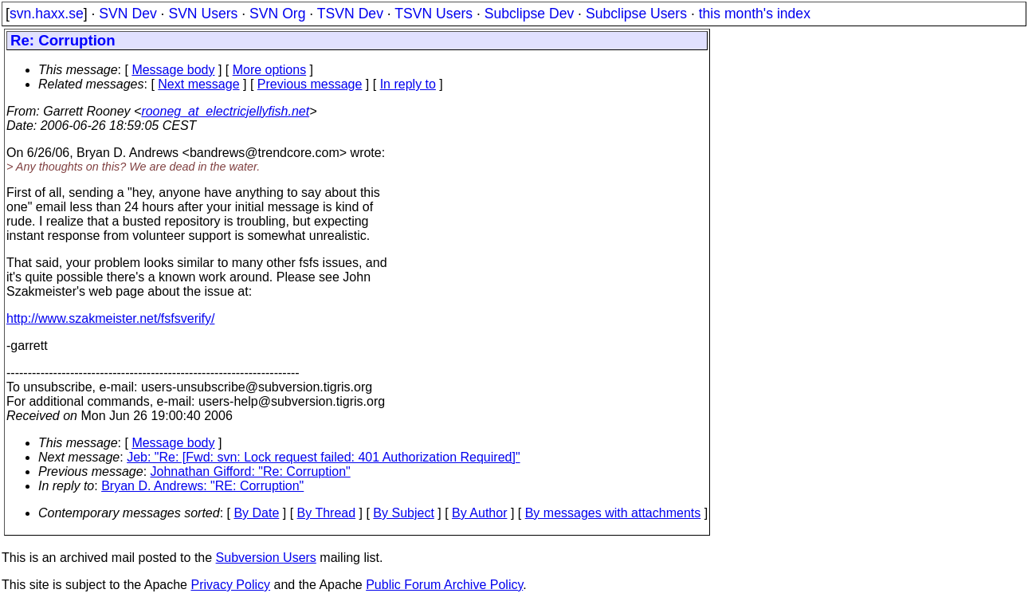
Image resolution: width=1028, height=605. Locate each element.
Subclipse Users (636, 14)
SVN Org (277, 14)
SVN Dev (127, 14)
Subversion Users (266, 557)
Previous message (310, 84)
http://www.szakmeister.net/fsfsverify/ (110, 318)
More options (270, 70)
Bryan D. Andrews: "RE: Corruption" (202, 486)
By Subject (403, 513)
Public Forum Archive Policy (444, 584)
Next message (198, 84)
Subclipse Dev (529, 14)
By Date (256, 513)
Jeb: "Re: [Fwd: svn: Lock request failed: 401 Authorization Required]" (323, 457)
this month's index (754, 14)
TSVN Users (433, 14)
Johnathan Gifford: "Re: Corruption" (251, 471)
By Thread (326, 513)
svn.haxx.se (47, 14)
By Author (479, 513)
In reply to (408, 84)
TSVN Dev (350, 14)
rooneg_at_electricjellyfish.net (225, 111)
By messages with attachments (613, 513)
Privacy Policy (230, 584)
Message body (172, 70)
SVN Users (202, 14)
